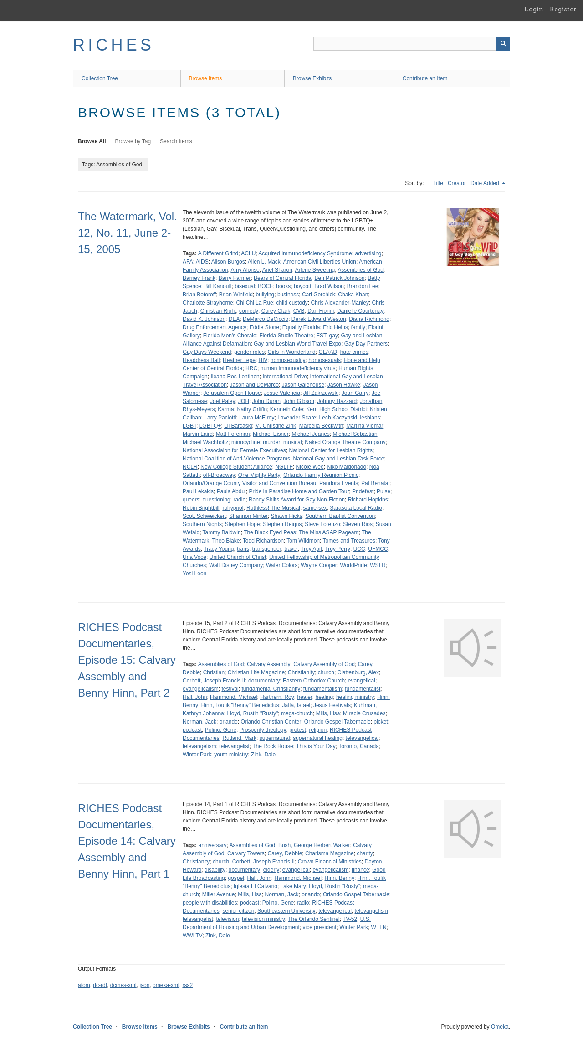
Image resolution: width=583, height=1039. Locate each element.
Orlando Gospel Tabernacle (337, 722)
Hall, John (195, 697)
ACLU (248, 253)
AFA (188, 261)
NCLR (190, 467)
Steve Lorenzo (322, 524)
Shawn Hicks (286, 516)
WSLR (378, 565)
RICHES (113, 45)
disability (215, 870)
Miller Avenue (218, 894)
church (326, 672)
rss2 (187, 985)
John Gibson (298, 401)
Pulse (383, 491)
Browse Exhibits (312, 78)
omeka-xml (166, 985)
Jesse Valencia (282, 393)
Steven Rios (358, 524)
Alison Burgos (228, 261)
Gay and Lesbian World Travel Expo (297, 344)
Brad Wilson (329, 286)
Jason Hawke (343, 385)
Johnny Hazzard (337, 401)
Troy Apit (311, 549)
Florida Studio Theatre (286, 335)
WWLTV (192, 935)
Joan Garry (355, 393)
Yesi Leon (194, 573)
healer (304, 697)
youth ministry (231, 754)
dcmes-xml (123, 985)
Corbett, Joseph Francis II (214, 680)
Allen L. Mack (264, 261)
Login (533, 9)
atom (84, 985)
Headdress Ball (201, 360)
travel (290, 549)
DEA (234, 319)
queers (191, 499)
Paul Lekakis (198, 491)
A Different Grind (218, 253)
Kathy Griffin (252, 409)
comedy (248, 311)
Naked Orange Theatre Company (345, 442)
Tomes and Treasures (349, 541)
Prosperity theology (263, 730)
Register (563, 9)
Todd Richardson (263, 541)
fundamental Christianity (270, 689)
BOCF (265, 286)
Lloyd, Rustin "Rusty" (252, 713)
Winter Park (197, 754)
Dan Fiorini (320, 311)
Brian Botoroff (199, 294)
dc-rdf (100, 985)
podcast (192, 730)
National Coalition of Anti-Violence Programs (236, 458)
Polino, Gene (220, 730)
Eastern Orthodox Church (314, 680)
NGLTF (283, 467)
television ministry (263, 919)
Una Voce (194, 557)
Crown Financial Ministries (330, 861)
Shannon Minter (248, 516)
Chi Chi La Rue (254, 303)
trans (243, 549)
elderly (271, 870)
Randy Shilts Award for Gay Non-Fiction (297, 499)
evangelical (361, 680)
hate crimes (354, 352)
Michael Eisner (271, 434)
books (283, 286)
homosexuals (324, 360)
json (144, 985)
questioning (216, 499)
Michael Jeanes (310, 434)
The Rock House (272, 746)
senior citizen (238, 911)
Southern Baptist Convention (340, 516)
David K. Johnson (204, 319)
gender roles (249, 352)
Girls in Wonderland (292, 352)
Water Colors (282, 565)
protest (297, 730)
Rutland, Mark (239, 738)
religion (318, 730)
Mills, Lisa (328, 713)
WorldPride (353, 565)
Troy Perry (337, 549)
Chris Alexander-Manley (340, 303)
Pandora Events (338, 483)
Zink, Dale (263, 754)
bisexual (245, 286)
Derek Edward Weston (319, 319)
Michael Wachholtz (205, 442)
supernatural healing (318, 738)
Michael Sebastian (355, 434)
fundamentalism (322, 689)
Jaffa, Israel (296, 705)
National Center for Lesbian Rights (330, 450)
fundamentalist (362, 689)
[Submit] (503, 44)
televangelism (199, 746)
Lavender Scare (296, 417)
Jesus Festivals (332, 705)
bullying (265, 294)
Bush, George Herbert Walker (314, 845)
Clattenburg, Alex (358, 672)
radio (239, 499)
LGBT (189, 426)
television (227, 919)
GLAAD (327, 352)
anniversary (212, 845)
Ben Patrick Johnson (339, 278)
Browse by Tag (133, 141)
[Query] (411, 44)
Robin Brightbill (201, 508)
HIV (263, 360)
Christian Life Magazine (256, 672)
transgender (266, 549)
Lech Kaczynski (338, 417)
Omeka (500, 1026)
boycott (303, 286)
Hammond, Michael (233, 697)
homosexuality (288, 360)
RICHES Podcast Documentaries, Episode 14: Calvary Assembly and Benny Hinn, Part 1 (127, 841)
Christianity (301, 672)
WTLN (379, 927)
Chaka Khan (353, 294)
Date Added (485, 183)
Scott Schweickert (204, 516)
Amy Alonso (244, 270)
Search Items (176, 141)
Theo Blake (226, 541)
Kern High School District (336, 409)
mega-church (297, 713)
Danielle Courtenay (360, 311)
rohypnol (232, 508)
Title (438, 183)
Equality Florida (301, 327)
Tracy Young (219, 549)
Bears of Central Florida (283, 278)
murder (271, 442)
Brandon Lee (362, 286)
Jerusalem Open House (232, 393)
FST (321, 335)
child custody (291, 303)
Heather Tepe (239, 360)
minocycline (245, 442)
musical (292, 442)
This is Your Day (316, 746)
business (288, 294)
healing (324, 697)
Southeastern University (286, 911)
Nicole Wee (310, 467)
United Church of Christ (238, 557)
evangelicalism (201, 689)
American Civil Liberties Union (319, 261)
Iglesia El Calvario (255, 886)
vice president (319, 927)
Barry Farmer (235, 278)
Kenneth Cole (286, 409)
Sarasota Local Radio (356, 508)
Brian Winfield (236, 294)
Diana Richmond (369, 319)
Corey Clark (275, 311)
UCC (359, 549)
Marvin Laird (198, 434)
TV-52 (350, 919)
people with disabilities (210, 902)
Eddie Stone (264, 327)
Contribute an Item (425, 78)
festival (229, 689)
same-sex (315, 508)
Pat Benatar (375, 483)
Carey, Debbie (285, 853)
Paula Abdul (231, 491)
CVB (299, 311)
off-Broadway (219, 475)
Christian (214, 672)
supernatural (275, 738)
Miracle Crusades (364, 713)
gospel (236, 878)
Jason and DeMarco (254, 385)
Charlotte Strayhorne (208, 303)
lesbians (370, 417)
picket (380, 722)
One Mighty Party (259, 475)
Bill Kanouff (218, 286)
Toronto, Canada (358, 746)
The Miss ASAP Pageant (328, 532)
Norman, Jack (199, 722)
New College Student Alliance (236, 467)
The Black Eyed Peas (270, 532)
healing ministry (355, 697)
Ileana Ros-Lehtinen (234, 376)
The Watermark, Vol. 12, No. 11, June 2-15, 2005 (127, 232)
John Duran (266, 401)
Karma (226, 409)
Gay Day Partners (366, 344)
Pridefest (362, 491)
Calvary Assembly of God (324, 664)
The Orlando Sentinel (313, 919)
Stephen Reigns (282, 524)
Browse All (92, 141)
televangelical (362, 738)
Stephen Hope (242, 524)
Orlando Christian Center (270, 722)
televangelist (234, 746)
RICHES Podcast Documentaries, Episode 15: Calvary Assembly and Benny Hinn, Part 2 (127, 660)
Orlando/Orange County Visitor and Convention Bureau (249, 483)
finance (360, 870)
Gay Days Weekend (207, 352)
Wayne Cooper (319, 565)
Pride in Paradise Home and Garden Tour (299, 491)
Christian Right (218, 311)
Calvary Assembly (268, 664)
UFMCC (378, 549)
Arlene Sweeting (315, 270)
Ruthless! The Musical (273, 508)
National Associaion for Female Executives (234, 450)
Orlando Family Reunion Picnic (320, 475)
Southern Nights (202, 524)
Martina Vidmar (364, 426)
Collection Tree (100, 78)
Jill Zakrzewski (320, 393)
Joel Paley (222, 401)
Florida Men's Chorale (229, 335)
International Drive (284, 376)
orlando (229, 722)
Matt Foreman (233, 434)
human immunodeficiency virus (298, 368)
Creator (457, 183)
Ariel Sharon (277, 270)
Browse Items (205, 78)
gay (333, 335)
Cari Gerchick (318, 294)
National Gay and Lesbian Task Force (338, 458)
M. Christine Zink (275, 426)
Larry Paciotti (220, 417)
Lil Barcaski (238, 426)
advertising (368, 253)
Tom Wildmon (303, 541)
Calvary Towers (246, 853)
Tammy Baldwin (222, 532)
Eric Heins (335, 327)
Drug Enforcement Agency (214, 327)
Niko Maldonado (346, 467)
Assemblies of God (361, 270)
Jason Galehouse (303, 385)
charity (365, 853)
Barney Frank (199, 278)
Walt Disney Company (236, 565)
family (358, 327)
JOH (243, 401)
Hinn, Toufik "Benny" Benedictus (240, 705)
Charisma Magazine (329, 853)
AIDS (202, 261)
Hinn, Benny (339, 878)
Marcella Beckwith (321, 426)
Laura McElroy (256, 417)
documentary (264, 680)
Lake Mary (293, 886)
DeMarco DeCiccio (265, 319)
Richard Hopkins (368, 499)
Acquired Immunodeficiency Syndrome (305, 253)
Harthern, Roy (277, 697)
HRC (251, 368)
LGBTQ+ (210, 426)
